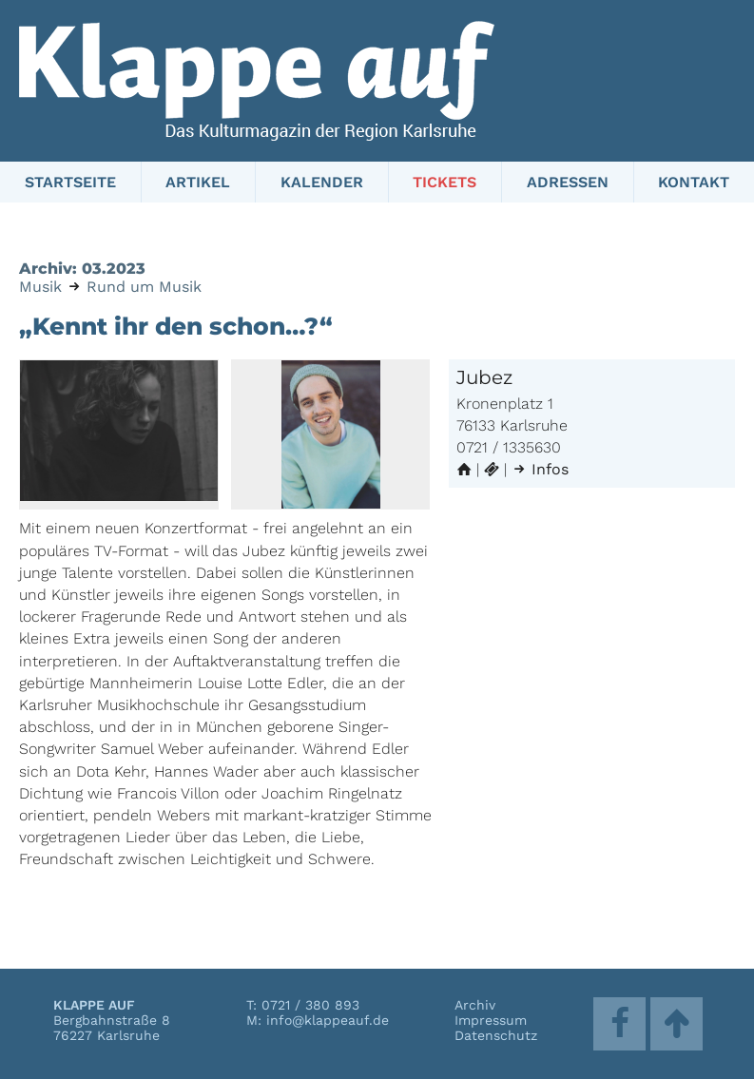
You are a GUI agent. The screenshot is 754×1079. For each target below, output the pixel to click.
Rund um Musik (144, 287)
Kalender (321, 182)
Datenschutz (495, 1035)
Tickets (444, 182)
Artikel (197, 182)
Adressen (568, 182)
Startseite (70, 182)
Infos (540, 469)
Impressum (490, 1020)
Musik (40, 287)
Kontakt (693, 182)
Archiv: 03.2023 (82, 269)
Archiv (474, 1004)
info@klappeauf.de (327, 1020)
